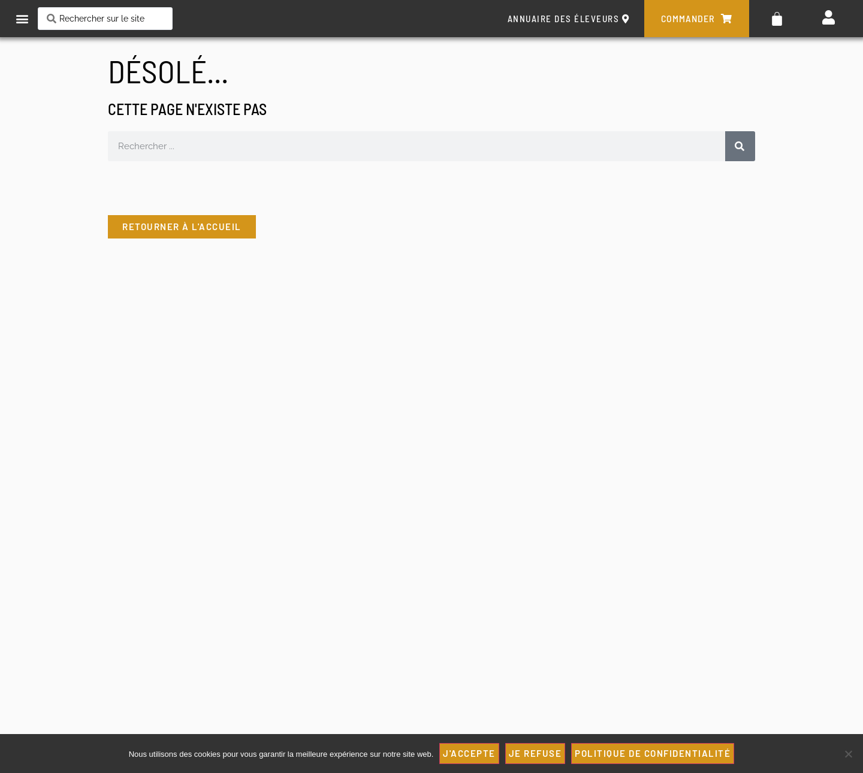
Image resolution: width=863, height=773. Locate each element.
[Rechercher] (740, 146)
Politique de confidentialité (653, 753)
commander (696, 18)
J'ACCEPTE (469, 753)
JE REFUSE (535, 753)
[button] (22, 19)
